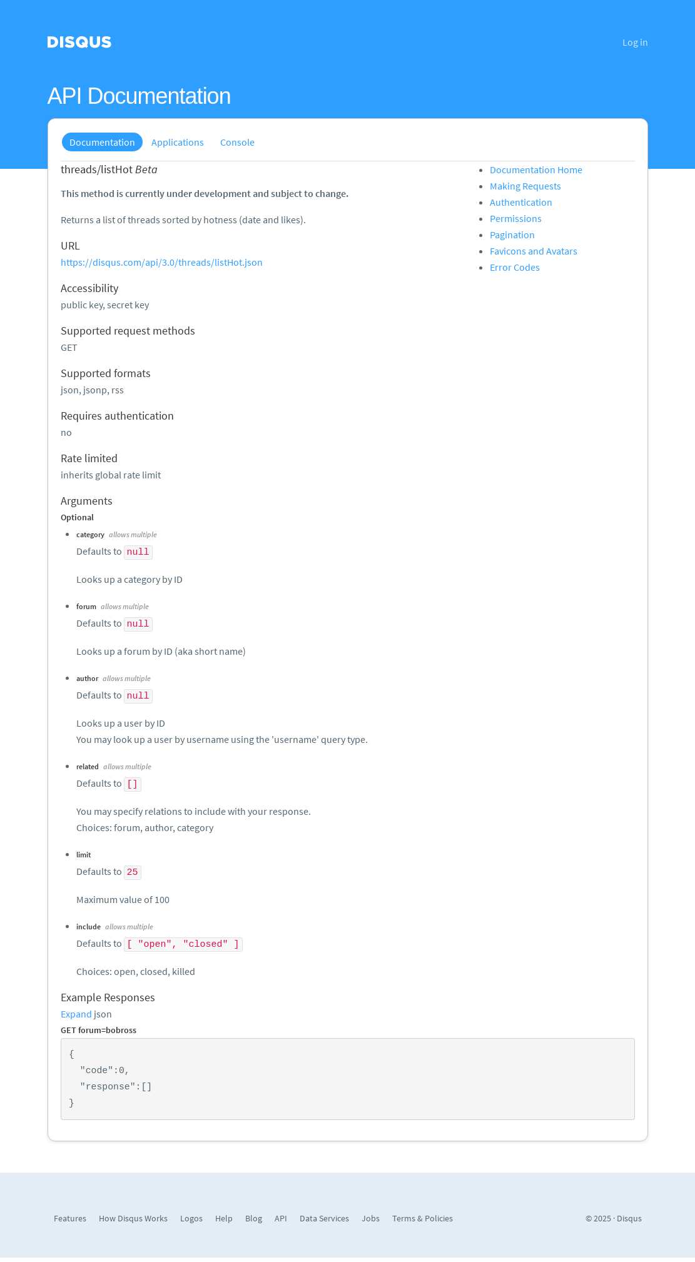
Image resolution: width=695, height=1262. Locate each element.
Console (237, 142)
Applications (177, 142)
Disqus (629, 1218)
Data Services (324, 1218)
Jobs (371, 1218)
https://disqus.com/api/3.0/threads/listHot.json (162, 262)
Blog (253, 1218)
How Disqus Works (133, 1218)
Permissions (516, 218)
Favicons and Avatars (533, 251)
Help (224, 1218)
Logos (191, 1218)
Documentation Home (536, 169)
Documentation (102, 142)
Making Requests (525, 185)
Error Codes (515, 267)
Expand (76, 1013)
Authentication (521, 202)
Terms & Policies (422, 1218)
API (281, 1218)
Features (70, 1218)
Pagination (512, 234)
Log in (635, 42)
